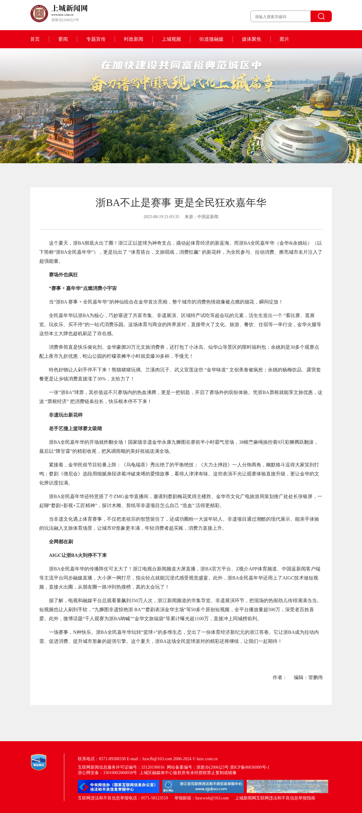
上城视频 (171, 39)
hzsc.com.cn (207, 759)
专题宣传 (96, 39)
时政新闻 (133, 39)
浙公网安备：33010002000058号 (107, 772)
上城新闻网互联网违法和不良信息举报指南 (275, 798)
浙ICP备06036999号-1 (249, 767)
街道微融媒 (211, 39)
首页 (35, 39)
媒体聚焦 (251, 39)
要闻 (63, 39)
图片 (284, 39)
